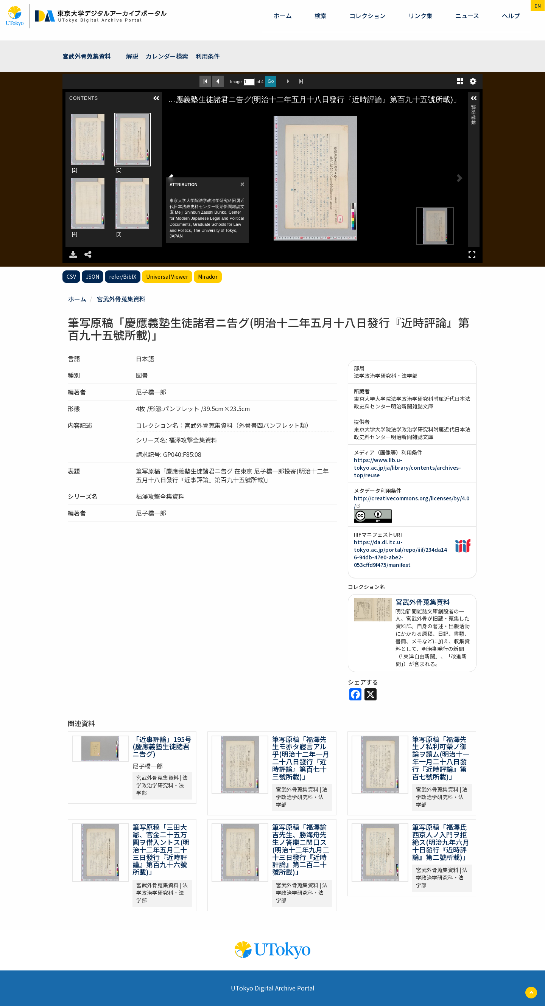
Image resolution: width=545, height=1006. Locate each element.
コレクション (367, 15)
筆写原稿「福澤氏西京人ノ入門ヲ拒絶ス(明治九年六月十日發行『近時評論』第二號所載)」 (440, 842)
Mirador (208, 276)
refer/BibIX (122, 276)
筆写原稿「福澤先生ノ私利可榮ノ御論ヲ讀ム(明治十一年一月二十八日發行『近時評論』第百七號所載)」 (440, 757)
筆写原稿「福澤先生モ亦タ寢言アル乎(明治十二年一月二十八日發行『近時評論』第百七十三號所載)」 (300, 757)
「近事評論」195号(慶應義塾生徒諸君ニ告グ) (162, 746)
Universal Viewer (167, 276)
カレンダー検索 (167, 56)
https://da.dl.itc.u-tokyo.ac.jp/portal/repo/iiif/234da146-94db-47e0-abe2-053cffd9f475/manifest (400, 553)
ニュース (467, 15)
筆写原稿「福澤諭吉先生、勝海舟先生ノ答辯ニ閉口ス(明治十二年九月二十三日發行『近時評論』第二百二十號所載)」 (300, 849)
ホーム (283, 15)
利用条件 (208, 56)
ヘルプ (511, 15)
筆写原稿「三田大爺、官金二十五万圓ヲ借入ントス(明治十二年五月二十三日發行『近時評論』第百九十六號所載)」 (161, 849)
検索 (321, 15)
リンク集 (420, 15)
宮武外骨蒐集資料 (86, 56)
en (537, 5)
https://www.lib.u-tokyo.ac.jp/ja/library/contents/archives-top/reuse (407, 467)
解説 (132, 56)
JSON (92, 276)
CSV (71, 276)
